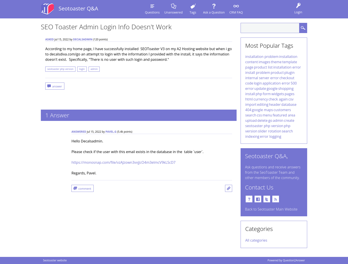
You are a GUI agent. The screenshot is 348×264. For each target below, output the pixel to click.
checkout (287, 77)
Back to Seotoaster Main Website (271, 209)
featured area (284, 115)
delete (262, 120)
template (289, 61)
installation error (287, 67)
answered (78, 132)
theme (276, 61)
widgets (277, 93)
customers (282, 109)
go (270, 120)
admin (94, 69)
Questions (152, 12)
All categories (256, 240)
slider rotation (269, 131)
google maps (262, 109)
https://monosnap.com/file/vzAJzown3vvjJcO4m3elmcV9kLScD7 (123, 162)
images (264, 61)
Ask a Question (214, 12)
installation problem (262, 56)
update (260, 88)
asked (49, 39)
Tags (193, 12)
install (250, 93)
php (259, 93)
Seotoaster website (55, 260)
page (249, 67)
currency (260, 99)
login (82, 69)
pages (290, 93)
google (272, 88)
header (275, 104)
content (251, 61)
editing (262, 104)
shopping (286, 88)
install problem (257, 72)
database (289, 104)
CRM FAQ (236, 12)
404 (248, 109)
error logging (270, 136)
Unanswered (173, 12)
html (249, 99)
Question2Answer (294, 260)
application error (276, 83)
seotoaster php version (60, 69)
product (277, 72)
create (289, 120)
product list (263, 67)
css (259, 115)
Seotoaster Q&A (78, 8)
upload (251, 120)
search (250, 115)
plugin (289, 72)
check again (278, 99)
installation (288, 56)
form (267, 93)
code (249, 83)
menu (267, 115)
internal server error (262, 77)
